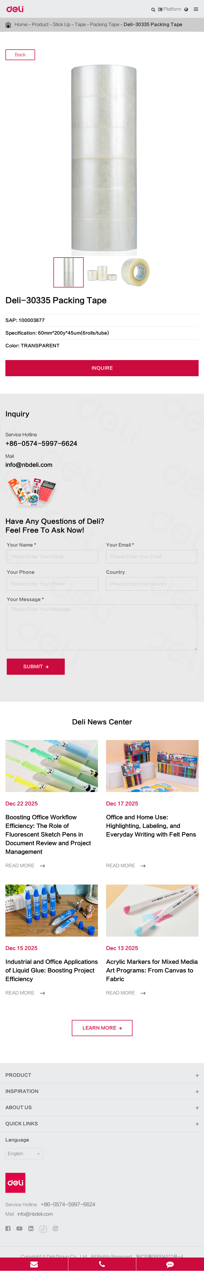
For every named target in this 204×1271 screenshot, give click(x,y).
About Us (102, 1091)
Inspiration (102, 1074)
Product (39, 24)
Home (21, 24)
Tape (77, 24)
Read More (25, 857)
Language (13, 1122)
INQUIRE (102, 368)
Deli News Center (102, 722)
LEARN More (102, 1010)
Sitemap (84, 1247)
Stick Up (59, 24)
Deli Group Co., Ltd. (67, 1239)
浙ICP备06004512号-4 (159, 1239)
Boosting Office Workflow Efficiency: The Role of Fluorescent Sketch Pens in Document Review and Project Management (51, 830)
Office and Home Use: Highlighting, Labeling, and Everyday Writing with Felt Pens (151, 826)
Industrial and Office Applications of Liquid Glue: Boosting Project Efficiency (49, 957)
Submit (34, 666)
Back (20, 55)
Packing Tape (100, 24)
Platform (169, 9)
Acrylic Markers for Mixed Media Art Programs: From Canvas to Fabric (147, 957)
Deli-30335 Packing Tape (140, 24)
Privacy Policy (112, 1247)
